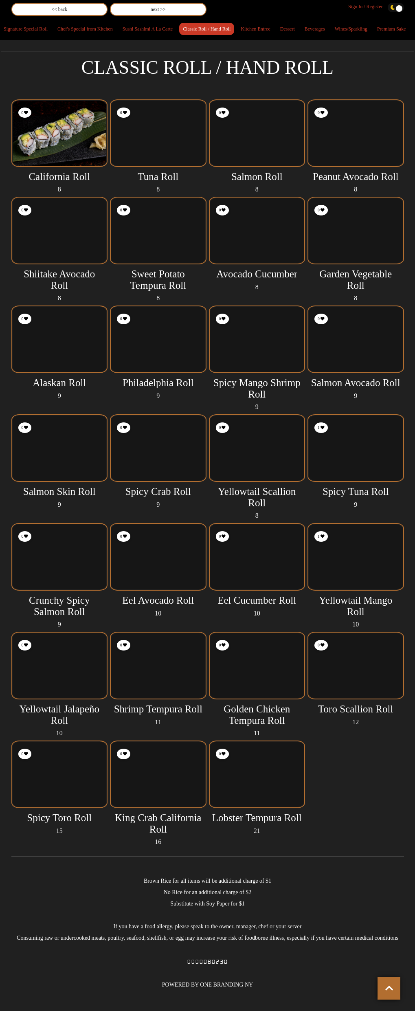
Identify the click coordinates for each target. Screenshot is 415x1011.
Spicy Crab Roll (158, 491)
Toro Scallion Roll (355, 708)
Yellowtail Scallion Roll (257, 497)
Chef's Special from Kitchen (85, 29)
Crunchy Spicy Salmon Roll (59, 606)
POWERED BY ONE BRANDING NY (207, 985)
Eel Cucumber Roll (256, 600)
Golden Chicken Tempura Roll (257, 714)
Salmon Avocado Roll (355, 382)
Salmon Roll (257, 176)
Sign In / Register (365, 6)
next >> (158, 9)
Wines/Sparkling (351, 29)
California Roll (59, 176)
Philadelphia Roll (158, 382)
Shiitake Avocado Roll (59, 279)
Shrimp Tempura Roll (158, 708)
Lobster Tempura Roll (257, 817)
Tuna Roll (158, 176)
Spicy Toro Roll (59, 817)
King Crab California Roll (158, 823)
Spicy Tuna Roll (356, 491)
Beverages (315, 29)
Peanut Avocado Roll (356, 176)
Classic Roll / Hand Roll (207, 29)
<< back (59, 9)
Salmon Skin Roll (59, 491)
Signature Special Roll (26, 29)
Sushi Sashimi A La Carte (148, 29)
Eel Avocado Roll (158, 600)
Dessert (287, 29)
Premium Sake (391, 29)
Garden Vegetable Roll (355, 279)
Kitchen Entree (255, 29)
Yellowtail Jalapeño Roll (59, 714)
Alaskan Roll (59, 382)
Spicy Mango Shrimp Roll (257, 388)
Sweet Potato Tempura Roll (158, 279)
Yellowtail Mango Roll (355, 606)
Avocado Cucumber (256, 273)
